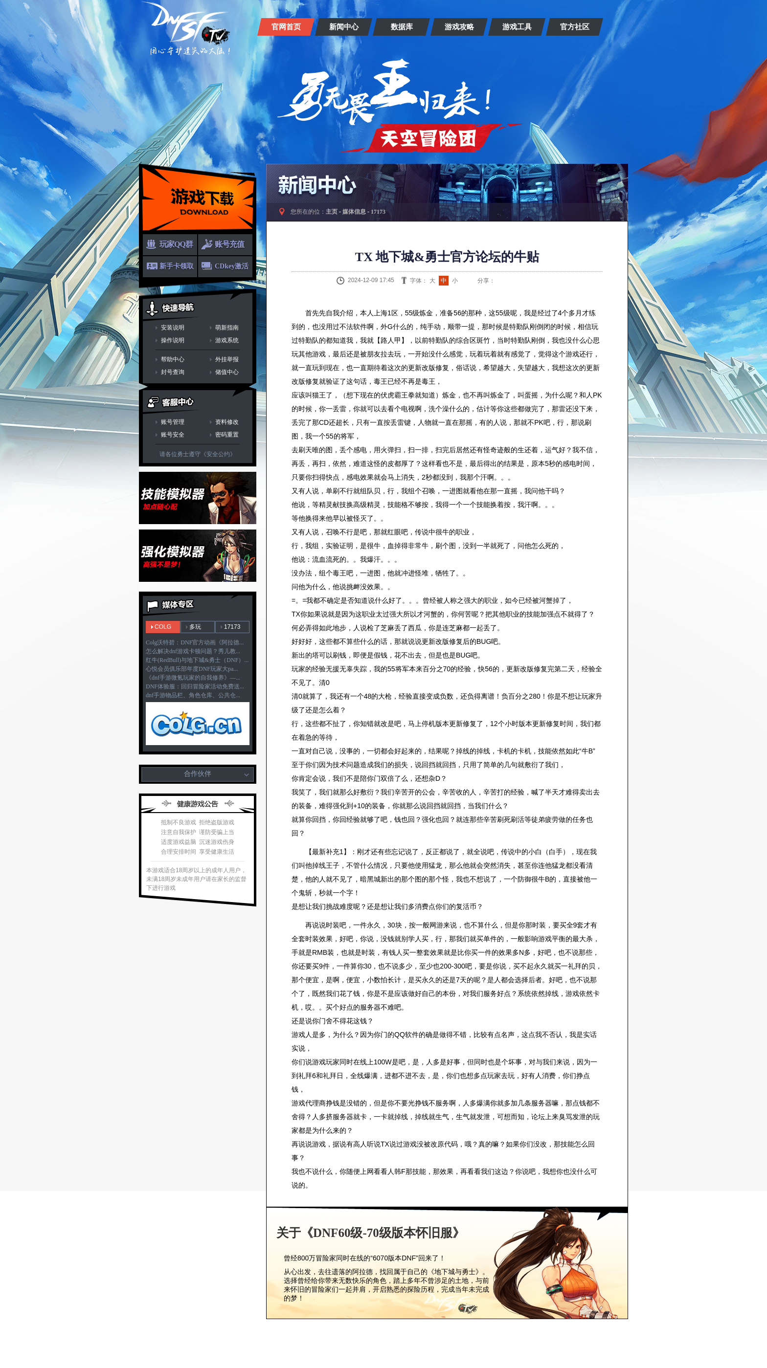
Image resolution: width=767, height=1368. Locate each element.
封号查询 (172, 372)
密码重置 (227, 434)
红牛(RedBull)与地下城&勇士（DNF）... (197, 660)
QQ (512, 281)
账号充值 (229, 244)
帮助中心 (172, 359)
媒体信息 (354, 211)
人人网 (536, 281)
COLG (163, 626)
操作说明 (172, 340)
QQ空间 (524, 281)
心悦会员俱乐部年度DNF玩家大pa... (192, 668)
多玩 (195, 626)
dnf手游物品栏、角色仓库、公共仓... (193, 695)
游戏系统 (227, 340)
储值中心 (227, 372)
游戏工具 (517, 27)
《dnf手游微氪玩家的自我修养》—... (193, 677)
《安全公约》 (218, 454)
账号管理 (172, 422)
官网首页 (286, 27)
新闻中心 (344, 27)
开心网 (549, 281)
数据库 (402, 27)
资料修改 (227, 422)
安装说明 (172, 327)
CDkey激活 (231, 266)
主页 (332, 211)
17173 (232, 626)
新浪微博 (500, 281)
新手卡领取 (176, 266)
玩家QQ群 (176, 244)
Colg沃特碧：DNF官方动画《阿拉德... (195, 642)
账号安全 (172, 434)
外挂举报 (227, 359)
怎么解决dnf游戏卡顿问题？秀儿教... (193, 651)
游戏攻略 (459, 27)
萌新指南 (227, 327)
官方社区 (574, 27)
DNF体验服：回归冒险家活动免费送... (195, 686)
